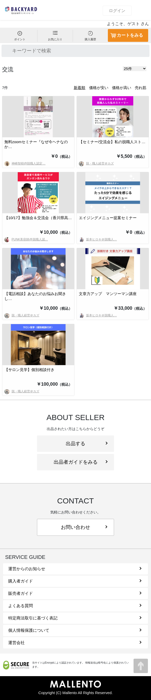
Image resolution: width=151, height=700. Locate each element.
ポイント (19, 36)
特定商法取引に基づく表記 (74, 618)
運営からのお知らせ (74, 569)
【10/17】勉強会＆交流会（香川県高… (38, 218)
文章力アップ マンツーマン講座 (108, 293)
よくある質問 (74, 606)
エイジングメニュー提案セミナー (108, 218)
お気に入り (55, 36)
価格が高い (121, 87)
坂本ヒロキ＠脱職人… (98, 239)
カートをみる (130, 35)
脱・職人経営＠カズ (96, 163)
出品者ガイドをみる (81, 462)
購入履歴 (90, 36)
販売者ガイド (74, 593)
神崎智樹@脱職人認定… (24, 163)
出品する (87, 443)
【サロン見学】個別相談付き (29, 369)
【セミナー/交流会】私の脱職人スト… (112, 142)
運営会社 (74, 642)
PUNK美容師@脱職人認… (26, 239)
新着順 (79, 87)
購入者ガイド (74, 581)
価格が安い (98, 87)
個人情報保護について (74, 630)
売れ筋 (140, 87)
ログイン (117, 10)
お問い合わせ (84, 527)
